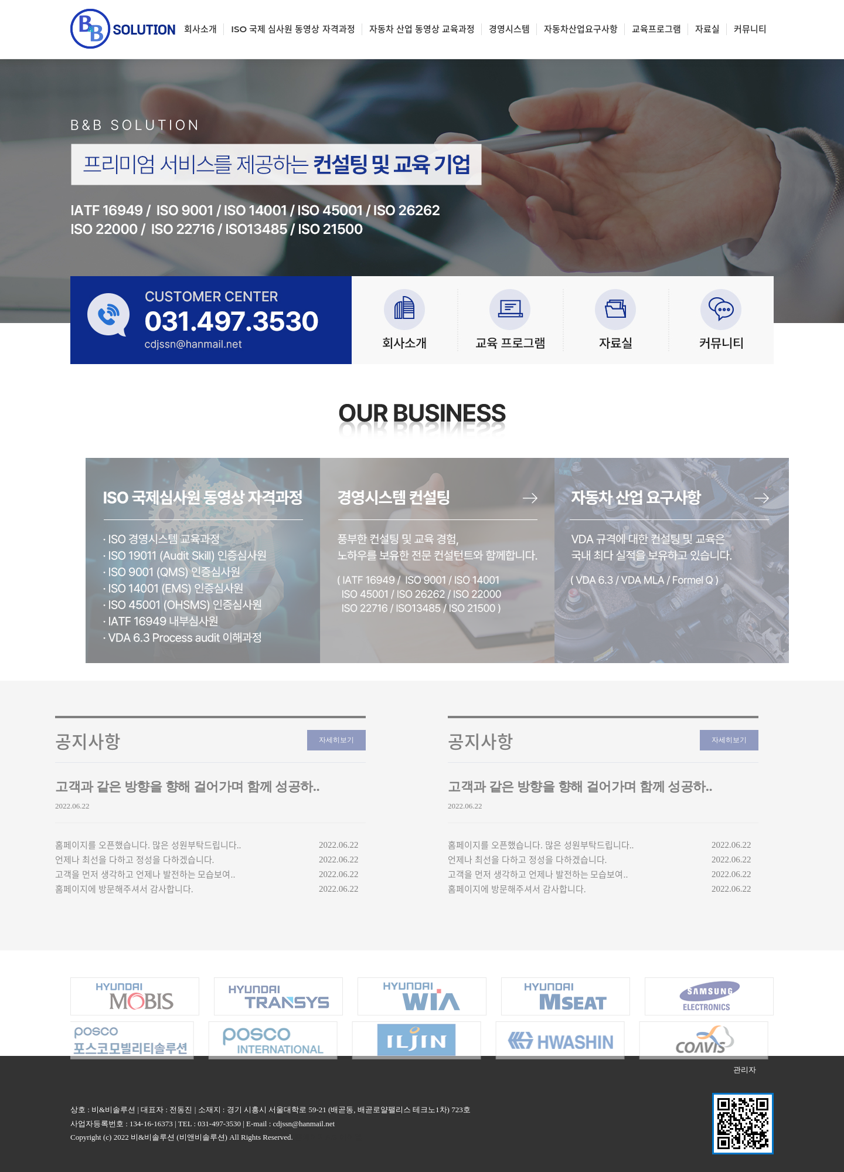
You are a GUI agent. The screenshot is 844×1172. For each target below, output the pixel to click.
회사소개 (200, 29)
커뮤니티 (750, 29)
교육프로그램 (656, 29)
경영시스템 (509, 29)
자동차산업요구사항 (581, 29)
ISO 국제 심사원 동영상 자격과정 (293, 29)
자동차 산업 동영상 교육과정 (422, 29)
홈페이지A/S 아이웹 (328, 1137)
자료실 (707, 29)
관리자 (744, 1069)
